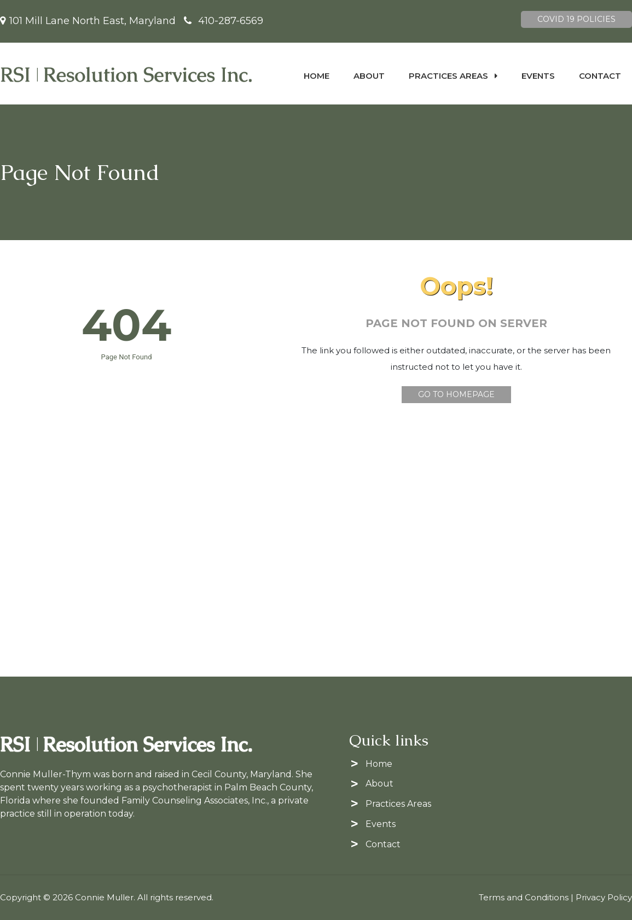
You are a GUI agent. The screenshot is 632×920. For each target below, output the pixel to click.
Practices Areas (453, 76)
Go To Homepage (456, 394)
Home (316, 76)
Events (538, 76)
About (369, 76)
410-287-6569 (230, 21)
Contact (600, 76)
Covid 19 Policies (576, 19)
